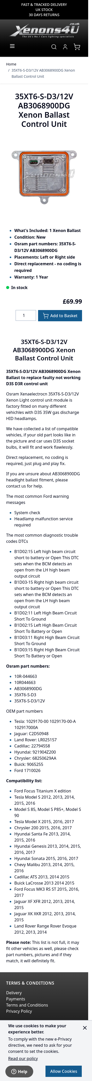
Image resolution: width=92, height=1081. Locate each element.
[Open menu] (12, 46)
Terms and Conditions (27, 1005)
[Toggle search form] (54, 46)
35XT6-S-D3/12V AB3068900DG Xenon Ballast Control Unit (43, 73)
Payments (15, 999)
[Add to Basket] (60, 315)
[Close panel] (85, 1028)
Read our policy (23, 1058)
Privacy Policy (19, 1011)
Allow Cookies (63, 1071)
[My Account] (65, 46)
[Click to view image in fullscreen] (44, 175)
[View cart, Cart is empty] (77, 47)
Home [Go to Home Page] (11, 64)
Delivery (14, 993)
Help (19, 1071)
